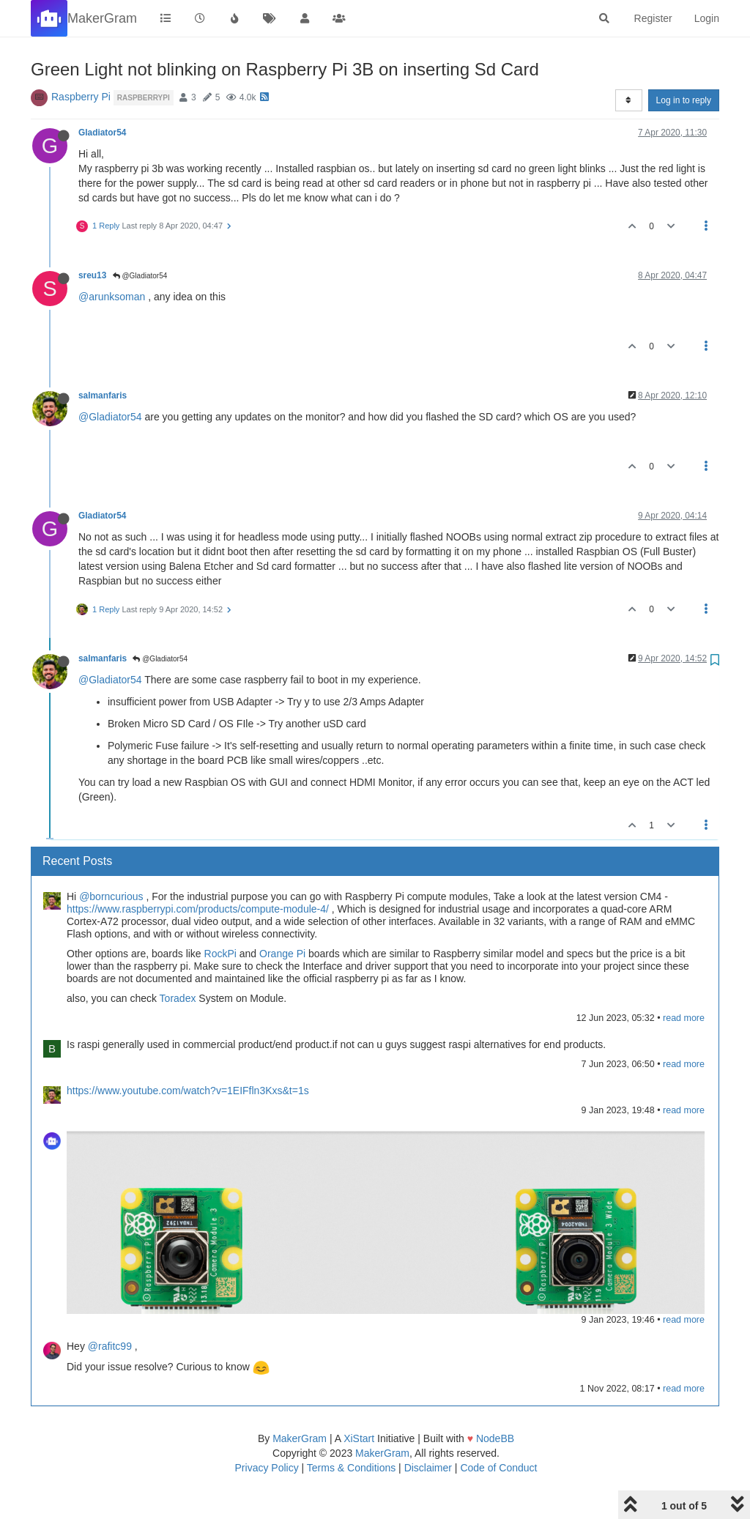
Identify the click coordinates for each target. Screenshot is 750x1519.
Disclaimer (428, 1468)
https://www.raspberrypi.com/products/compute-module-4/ (198, 909)
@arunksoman (111, 296)
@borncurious (111, 896)
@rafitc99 (110, 1346)
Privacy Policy (267, 1468)
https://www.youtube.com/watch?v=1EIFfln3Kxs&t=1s (188, 1090)
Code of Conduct (498, 1468)
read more (684, 1018)
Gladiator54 (102, 132)
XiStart (359, 1438)
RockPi (220, 953)
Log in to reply (683, 100)
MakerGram (299, 1438)
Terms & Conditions (351, 1468)
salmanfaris (102, 395)
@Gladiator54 (140, 276)
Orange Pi (282, 953)
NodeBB (495, 1438)
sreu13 (92, 275)
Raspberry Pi (81, 97)
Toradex (178, 998)
